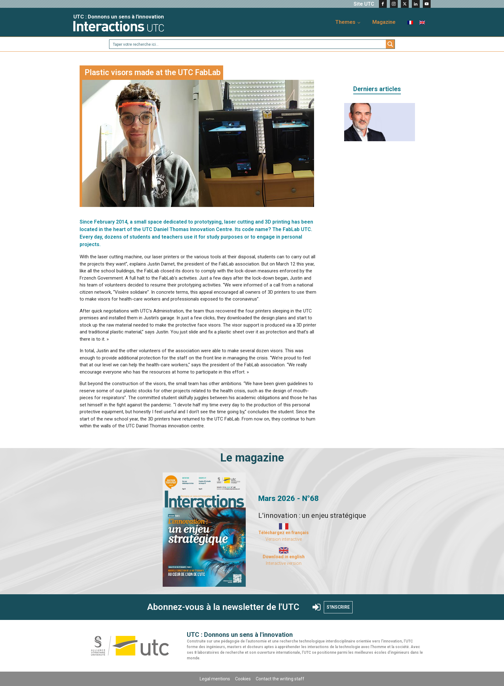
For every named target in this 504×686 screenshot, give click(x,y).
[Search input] (248, 44)
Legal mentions (215, 678)
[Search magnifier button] (390, 44)
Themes (345, 22)
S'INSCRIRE (338, 607)
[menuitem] (410, 22)
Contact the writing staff (280, 678)
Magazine (384, 22)
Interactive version (284, 563)
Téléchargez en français (283, 532)
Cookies (243, 678)
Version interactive (283, 539)
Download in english (284, 556)
